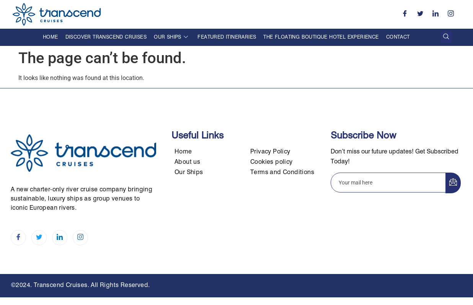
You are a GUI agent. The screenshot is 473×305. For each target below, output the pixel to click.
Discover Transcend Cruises (106, 37)
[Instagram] (451, 14)
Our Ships (171, 37)
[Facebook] (405, 14)
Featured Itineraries (226, 37)
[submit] (453, 183)
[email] (388, 182)
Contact (398, 37)
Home (50, 37)
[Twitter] (420, 14)
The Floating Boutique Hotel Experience (320, 37)
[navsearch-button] (446, 37)
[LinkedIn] (435, 14)
